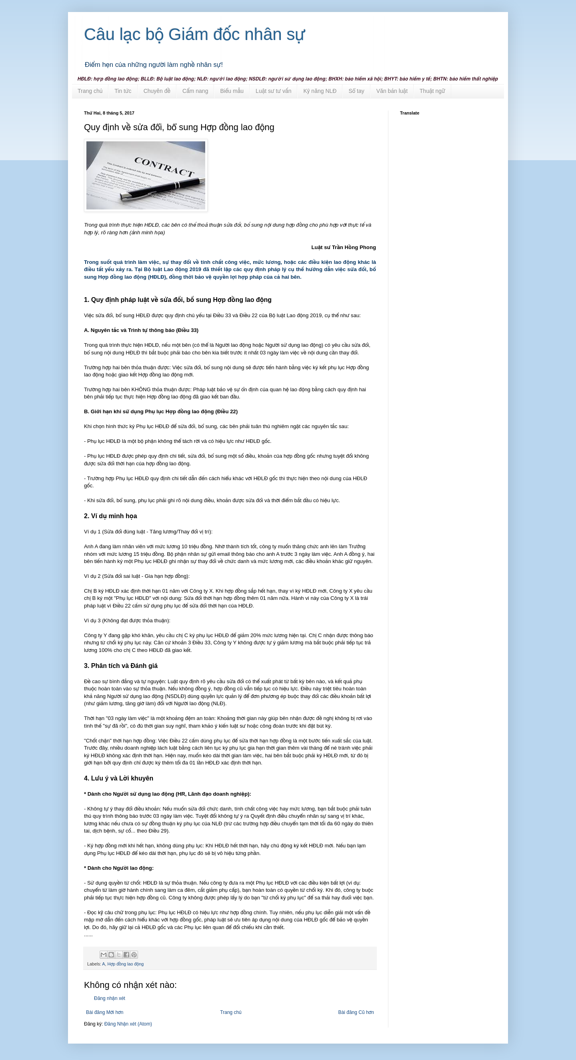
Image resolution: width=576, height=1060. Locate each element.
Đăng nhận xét (109, 998)
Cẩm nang (195, 91)
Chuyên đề (157, 91)
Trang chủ (90, 91)
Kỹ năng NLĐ (319, 91)
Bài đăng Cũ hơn (356, 1012)
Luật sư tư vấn (273, 91)
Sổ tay (356, 91)
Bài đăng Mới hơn (104, 1012)
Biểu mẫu (232, 91)
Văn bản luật (392, 91)
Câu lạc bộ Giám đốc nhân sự (195, 34)
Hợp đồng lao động (125, 963)
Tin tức (122, 91)
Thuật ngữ (432, 91)
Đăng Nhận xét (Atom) (128, 1024)
